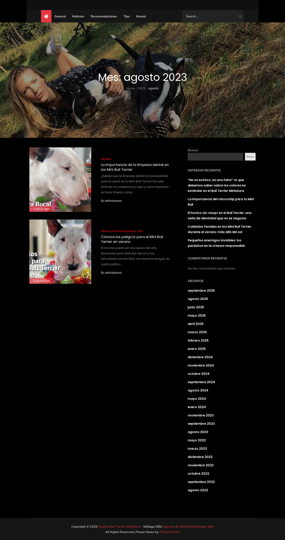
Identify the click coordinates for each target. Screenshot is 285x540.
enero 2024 (197, 407)
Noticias (78, 16)
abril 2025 (196, 324)
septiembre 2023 (201, 423)
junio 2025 (196, 307)
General (60, 16)
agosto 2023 (198, 432)
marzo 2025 (197, 332)
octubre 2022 (198, 473)
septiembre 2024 (201, 382)
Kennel (141, 16)
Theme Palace (170, 532)
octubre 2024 (198, 374)
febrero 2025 (198, 340)
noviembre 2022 (201, 465)
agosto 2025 (198, 299)
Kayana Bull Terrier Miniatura (119, 526)
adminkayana (113, 200)
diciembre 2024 (200, 357)
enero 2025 (197, 349)
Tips (127, 16)
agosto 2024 (198, 390)
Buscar (193, 150)
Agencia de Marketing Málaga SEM (188, 526)
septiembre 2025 (201, 290)
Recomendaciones (104, 16)
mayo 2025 (197, 315)
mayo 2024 (197, 398)
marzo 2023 (197, 448)
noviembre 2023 (201, 415)
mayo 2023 (197, 440)
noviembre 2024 (201, 365)
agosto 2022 (198, 490)
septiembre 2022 (201, 482)
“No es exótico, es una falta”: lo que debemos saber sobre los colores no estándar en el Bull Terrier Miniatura (217, 185)
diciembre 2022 (200, 457)
